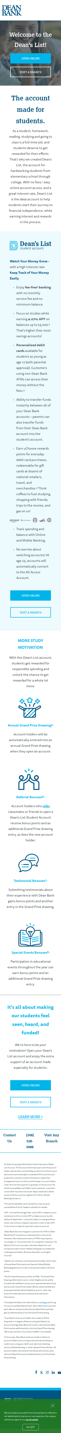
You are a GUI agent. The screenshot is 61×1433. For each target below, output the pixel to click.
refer (46, 805)
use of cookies (32, 1419)
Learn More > (30, 1116)
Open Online (30, 58)
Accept (32, 1428)
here (45, 1302)
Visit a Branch (30, 72)
